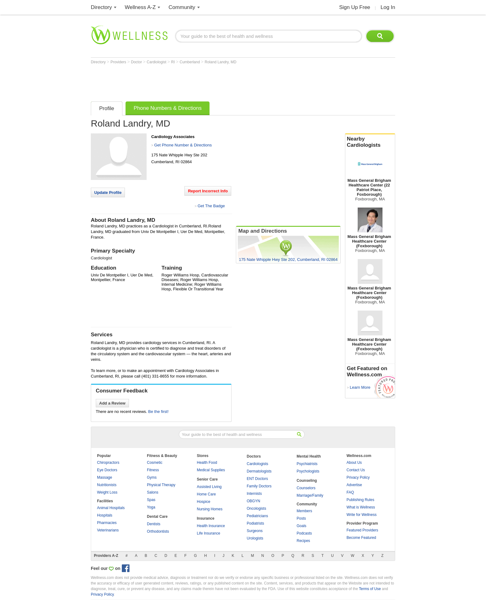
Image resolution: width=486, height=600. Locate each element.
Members (304, 511)
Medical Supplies (211, 470)
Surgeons (255, 531)
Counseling (307, 480)
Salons (152, 492)
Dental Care (157, 516)
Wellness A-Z (140, 7)
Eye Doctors (107, 470)
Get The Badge (211, 206)
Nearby (370, 142)
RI (173, 62)
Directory (101, 7)
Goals (301, 526)
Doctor (137, 62)
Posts (301, 518)
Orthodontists (158, 531)
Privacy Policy (358, 477)
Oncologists (256, 508)
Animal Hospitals (111, 508)
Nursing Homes (210, 509)
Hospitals (104, 515)
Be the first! (158, 411)
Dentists (153, 524)
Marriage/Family (310, 495)
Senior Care (207, 479)
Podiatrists (255, 523)
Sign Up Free (354, 7)
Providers (118, 62)
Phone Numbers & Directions (167, 108)
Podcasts (304, 533)
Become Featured (361, 537)
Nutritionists (107, 485)
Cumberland (190, 62)
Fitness (153, 470)
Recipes (303, 541)
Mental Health (309, 456)
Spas (151, 500)
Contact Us (356, 470)
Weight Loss (107, 492)
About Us (354, 462)
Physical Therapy (161, 485)
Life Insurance (208, 533)
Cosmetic (154, 462)
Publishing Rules (360, 500)
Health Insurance (211, 526)
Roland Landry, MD (220, 62)
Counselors (306, 488)
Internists (254, 493)
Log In (388, 7)
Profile (106, 108)
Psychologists (308, 471)
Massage (104, 477)
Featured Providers (362, 530)
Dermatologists (259, 471)
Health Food (207, 462)
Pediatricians (257, 516)
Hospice (203, 501)
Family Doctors (259, 486)
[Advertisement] (203, 81)
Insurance (205, 518)
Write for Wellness (362, 515)
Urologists (255, 538)
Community (182, 7)
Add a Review (112, 403)
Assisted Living (209, 487)
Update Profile (108, 192)
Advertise (354, 485)
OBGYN (253, 501)
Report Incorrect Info (208, 191)
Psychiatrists (307, 464)
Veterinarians (108, 530)
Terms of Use (370, 589)
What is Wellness (361, 507)
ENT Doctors (257, 479)
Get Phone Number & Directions (183, 145)
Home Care (206, 494)
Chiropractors (108, 462)
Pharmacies (107, 523)
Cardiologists (257, 464)
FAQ (350, 492)
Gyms (152, 477)
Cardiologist (157, 62)
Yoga (151, 507)
